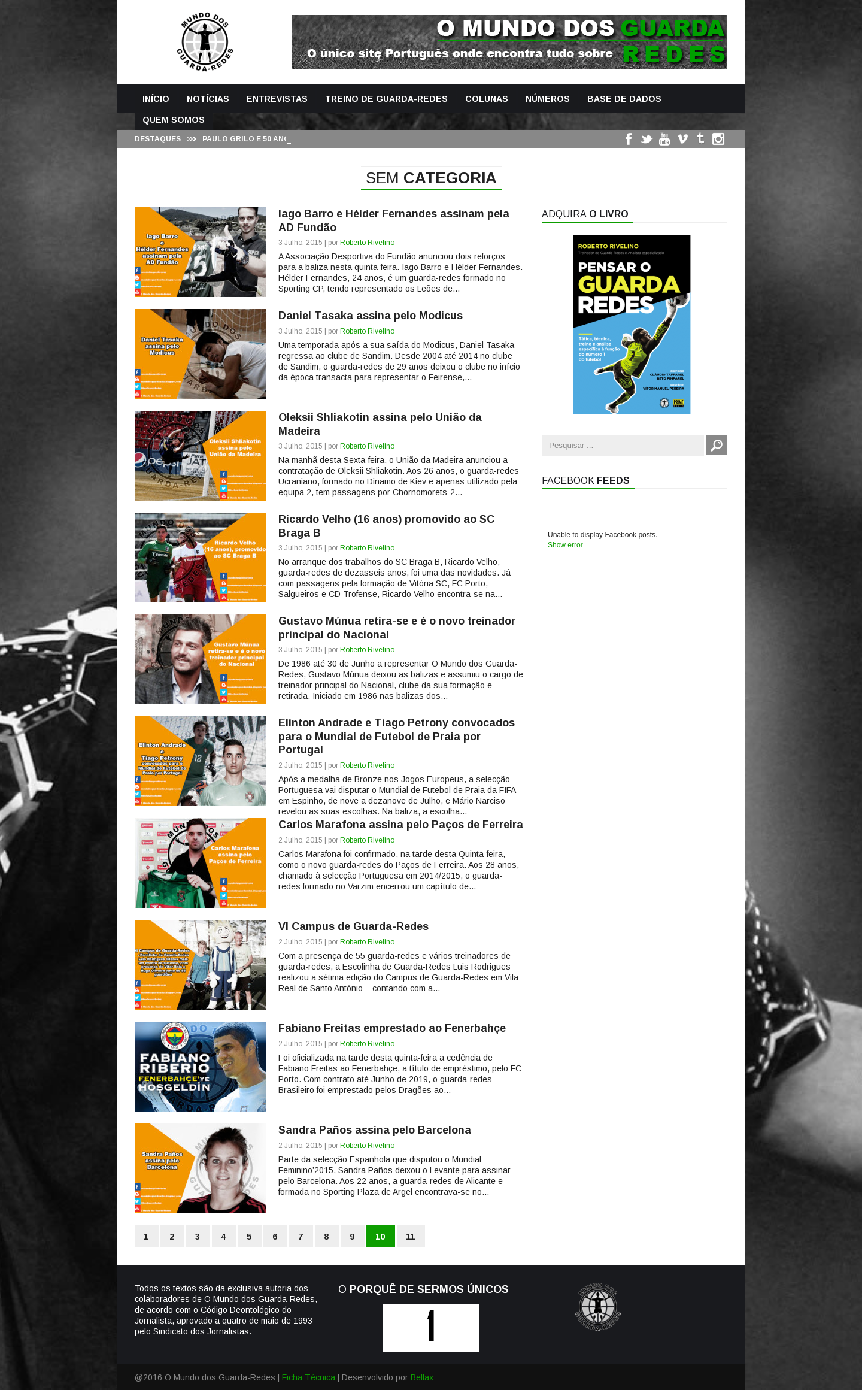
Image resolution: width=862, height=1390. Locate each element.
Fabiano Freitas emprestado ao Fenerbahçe (392, 1028)
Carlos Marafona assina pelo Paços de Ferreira (400, 825)
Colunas (486, 99)
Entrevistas (277, 99)
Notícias (208, 99)
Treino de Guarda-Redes (386, 99)
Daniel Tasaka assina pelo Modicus (370, 316)
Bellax (422, 1377)
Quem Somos (173, 120)
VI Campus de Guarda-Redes (353, 926)
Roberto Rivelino (367, 242)
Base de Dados (624, 99)
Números (548, 99)
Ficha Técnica (308, 1377)
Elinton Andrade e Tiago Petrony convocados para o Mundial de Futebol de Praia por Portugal (396, 736)
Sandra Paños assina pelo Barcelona (374, 1130)
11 (410, 1236)
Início (155, 99)
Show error (565, 545)
